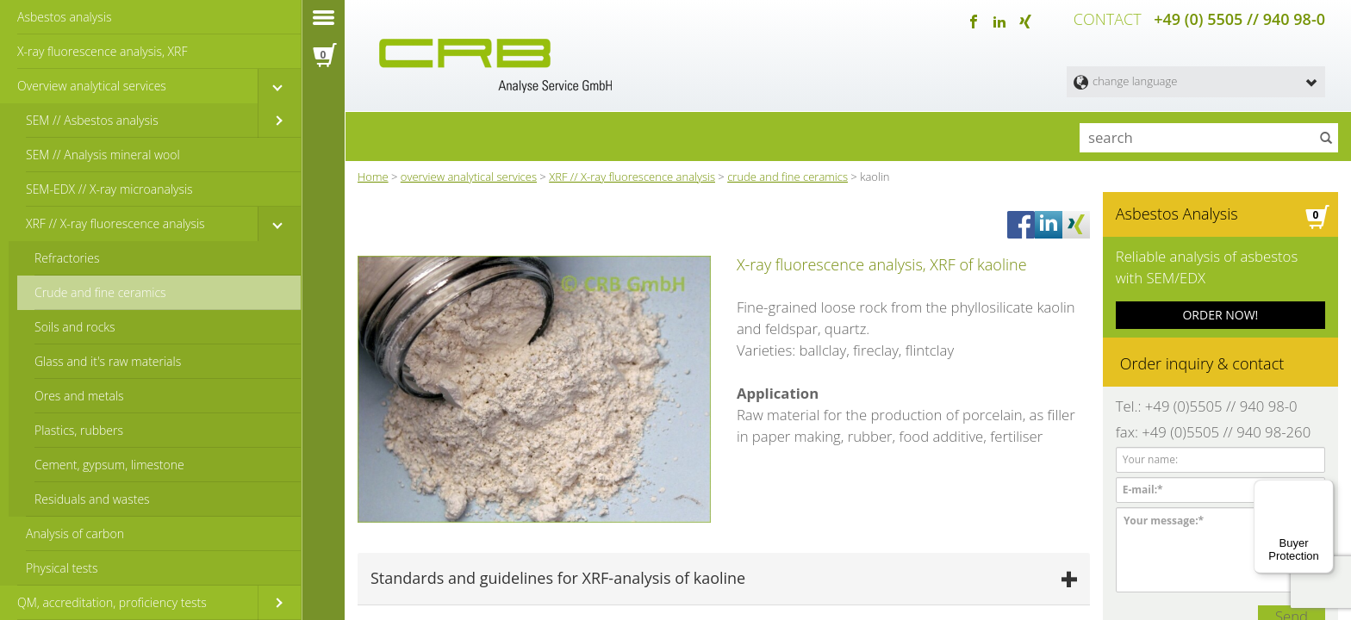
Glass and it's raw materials (107, 361)
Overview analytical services (91, 86)
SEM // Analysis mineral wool (103, 154)
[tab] (724, 486)
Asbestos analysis (64, 17)
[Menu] (1323, 490)
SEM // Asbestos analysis (92, 120)
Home (373, 171)
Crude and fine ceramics (100, 292)
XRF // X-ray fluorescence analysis (115, 223)
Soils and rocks (74, 327)
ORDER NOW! (1220, 300)
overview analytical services (469, 171)
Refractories (66, 258)
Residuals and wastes (92, 499)
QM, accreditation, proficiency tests (112, 602)
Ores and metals (79, 396)
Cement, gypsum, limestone (109, 464)
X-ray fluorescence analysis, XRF (102, 51)
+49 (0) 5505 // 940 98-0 (1239, 17)
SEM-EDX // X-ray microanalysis (109, 189)
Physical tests (62, 568)
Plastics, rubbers (78, 430)
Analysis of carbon (75, 533)
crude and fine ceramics (787, 171)
